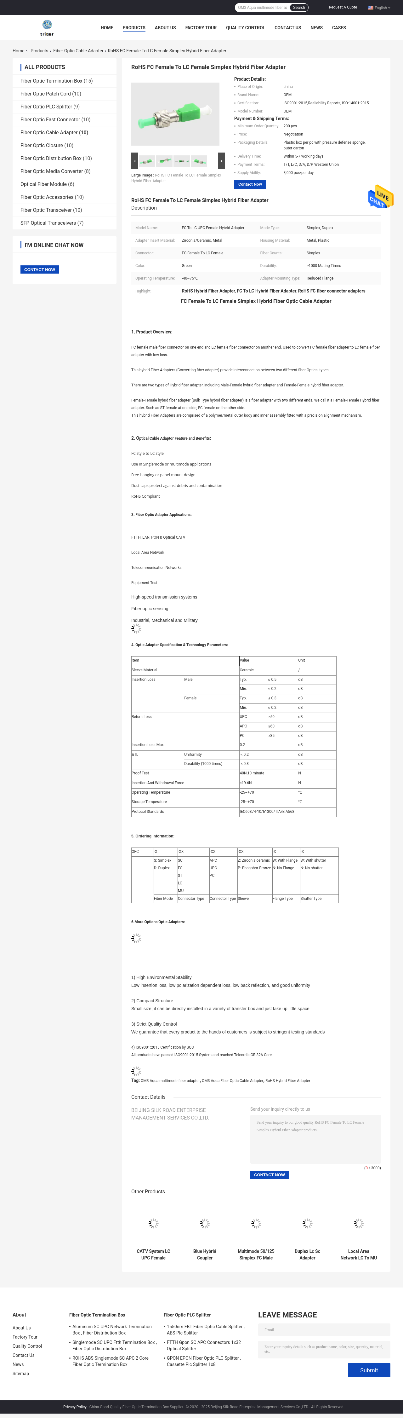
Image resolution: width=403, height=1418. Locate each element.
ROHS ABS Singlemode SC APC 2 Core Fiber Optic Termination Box (110, 1361)
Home (107, 27)
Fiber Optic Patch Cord (45, 94)
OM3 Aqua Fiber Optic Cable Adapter (233, 1081)
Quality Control (245, 27)
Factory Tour (201, 27)
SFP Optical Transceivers (48, 223)
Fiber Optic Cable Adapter (78, 50)
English (382, 7)
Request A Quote (343, 7)
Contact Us (288, 27)
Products (134, 27)
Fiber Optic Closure (41, 145)
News (316, 27)
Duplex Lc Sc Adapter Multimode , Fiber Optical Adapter (307, 1255)
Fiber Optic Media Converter (51, 171)
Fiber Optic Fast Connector (50, 120)
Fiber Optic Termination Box (51, 81)
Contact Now (250, 184)
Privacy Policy (75, 1407)
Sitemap (21, 1373)
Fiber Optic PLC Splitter (46, 107)
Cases (339, 27)
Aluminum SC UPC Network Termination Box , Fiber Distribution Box (112, 1329)
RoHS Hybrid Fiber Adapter (287, 1081)
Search (299, 7)
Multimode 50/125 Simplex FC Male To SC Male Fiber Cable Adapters (256, 1255)
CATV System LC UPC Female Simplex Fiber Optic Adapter (153, 1255)
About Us (165, 27)
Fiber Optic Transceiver (46, 210)
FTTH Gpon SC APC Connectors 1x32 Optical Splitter (204, 1345)
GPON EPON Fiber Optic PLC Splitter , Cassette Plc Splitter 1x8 (204, 1361)
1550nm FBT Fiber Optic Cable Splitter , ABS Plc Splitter (206, 1329)
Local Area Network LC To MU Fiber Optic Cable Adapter (358, 1255)
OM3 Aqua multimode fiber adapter (170, 1081)
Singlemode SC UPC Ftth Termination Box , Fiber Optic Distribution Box (114, 1345)
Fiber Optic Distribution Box (51, 158)
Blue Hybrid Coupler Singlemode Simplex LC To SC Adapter (204, 1255)
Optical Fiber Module (43, 184)
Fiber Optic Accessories (46, 197)
